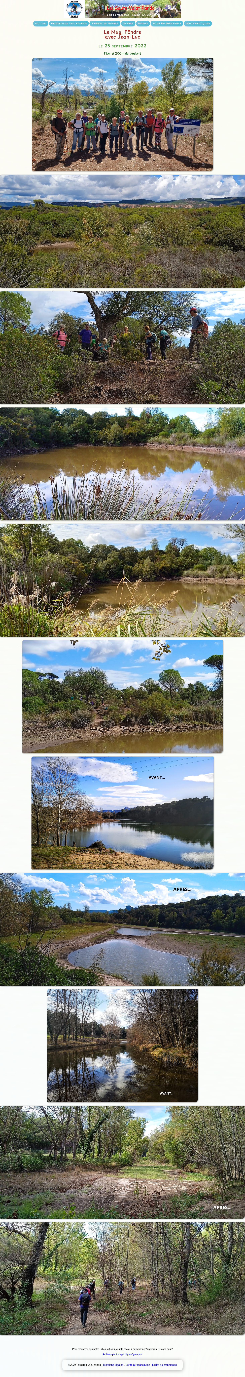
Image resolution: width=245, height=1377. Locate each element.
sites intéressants (167, 23)
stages (128, 23)
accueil (41, 23)
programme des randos (69, 23)
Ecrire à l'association (137, 1364)
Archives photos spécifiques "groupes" (123, 1354)
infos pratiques (198, 23)
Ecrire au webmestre (164, 1364)
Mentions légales (113, 1364)
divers (143, 23)
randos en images (104, 23)
